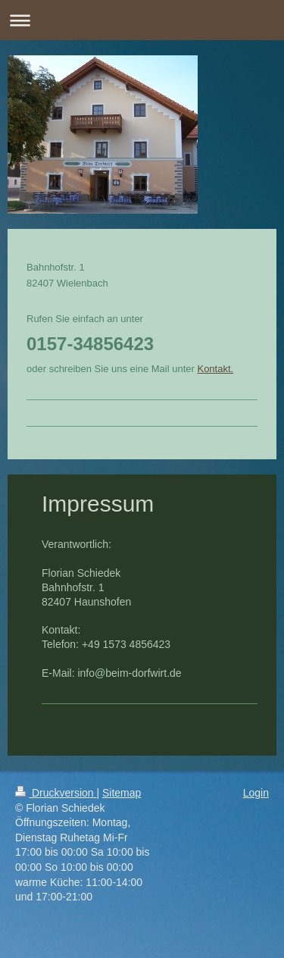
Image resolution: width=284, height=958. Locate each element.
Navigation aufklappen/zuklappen (142, 20)
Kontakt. (215, 368)
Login (256, 793)
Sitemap (121, 793)
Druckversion (55, 793)
